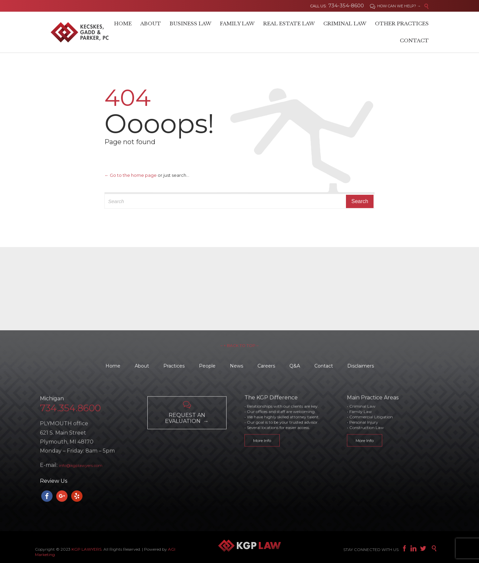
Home (112, 366)
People (207, 366)
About (142, 366)
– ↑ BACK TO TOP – (239, 345)
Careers (266, 366)
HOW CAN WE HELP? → (395, 6)
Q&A (294, 366)
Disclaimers (360, 366)
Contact (323, 366)
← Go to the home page (130, 175)
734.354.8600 (70, 423)
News (236, 366)
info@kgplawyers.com (80, 480)
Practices (174, 366)
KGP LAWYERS (86, 549)
